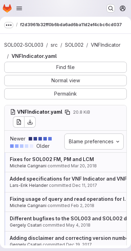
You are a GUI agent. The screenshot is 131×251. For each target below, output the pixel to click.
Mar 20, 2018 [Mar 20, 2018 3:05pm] (84, 165)
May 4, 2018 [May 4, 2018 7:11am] (78, 225)
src (54, 45)
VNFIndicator (106, 45)
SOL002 (74, 45)
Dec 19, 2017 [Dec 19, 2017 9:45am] (79, 244)
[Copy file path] (67, 112)
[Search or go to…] (111, 8)
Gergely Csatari (26, 225)
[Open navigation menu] (19, 8)
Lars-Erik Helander (29, 185)
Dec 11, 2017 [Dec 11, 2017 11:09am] (84, 185)
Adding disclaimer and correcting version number (70, 238)
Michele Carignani (28, 165)
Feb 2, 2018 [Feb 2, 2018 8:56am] (82, 205)
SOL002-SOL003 (23, 45)
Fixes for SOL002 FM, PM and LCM (52, 159)
